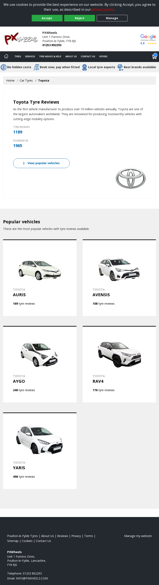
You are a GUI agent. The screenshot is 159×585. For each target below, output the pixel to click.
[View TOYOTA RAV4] (119, 364)
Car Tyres (26, 80)
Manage (112, 18)
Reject (79, 18)
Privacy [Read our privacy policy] (76, 536)
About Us (71, 56)
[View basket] (154, 56)
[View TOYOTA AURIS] (40, 277)
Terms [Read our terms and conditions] (88, 536)
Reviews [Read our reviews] (62, 536)
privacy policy (103, 9)
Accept (47, 18)
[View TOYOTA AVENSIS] (119, 277)
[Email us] (32, 578)
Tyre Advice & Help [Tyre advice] (50, 56)
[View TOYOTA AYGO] (40, 364)
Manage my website (138, 536)
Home (10, 80)
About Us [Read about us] (47, 536)
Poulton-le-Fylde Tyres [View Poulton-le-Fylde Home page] (22, 536)
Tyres (17, 56)
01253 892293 (51, 45)
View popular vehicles (41, 163)
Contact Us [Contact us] (88, 56)
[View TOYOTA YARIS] (40, 450)
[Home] (6, 56)
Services (30, 56)
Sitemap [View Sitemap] (13, 541)
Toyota (43, 80)
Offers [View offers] (103, 56)
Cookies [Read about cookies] (27, 541)
